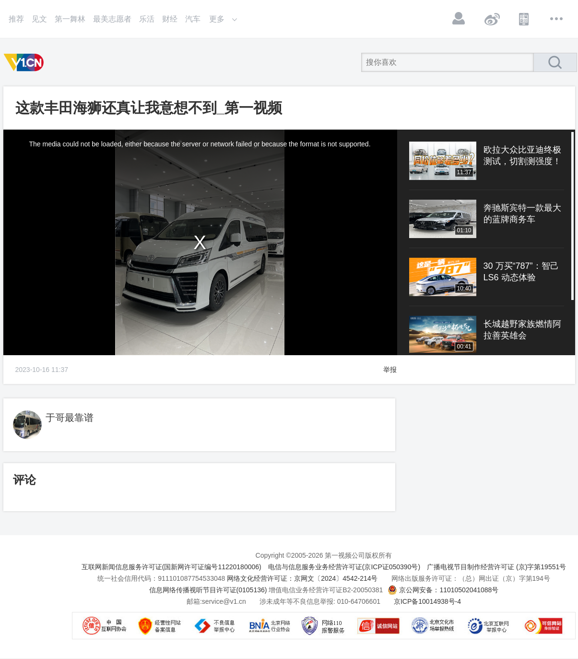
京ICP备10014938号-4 (427, 601)
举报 (390, 369)
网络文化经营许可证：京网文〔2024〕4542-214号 (302, 578)
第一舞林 (70, 19)
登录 (459, 19)
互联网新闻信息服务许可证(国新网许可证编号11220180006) (171, 567)
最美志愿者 (112, 19)
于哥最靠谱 (70, 417)
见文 (39, 19)
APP (524, 19)
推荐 (16, 19)
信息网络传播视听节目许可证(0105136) (208, 590)
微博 (492, 19)
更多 (557, 19)
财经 (169, 19)
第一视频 (25, 62)
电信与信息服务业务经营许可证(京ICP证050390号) (344, 567)
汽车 (193, 19)
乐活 (146, 19)
